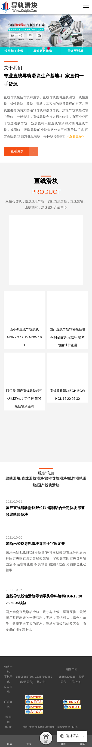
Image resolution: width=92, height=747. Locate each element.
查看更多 (17, 151)
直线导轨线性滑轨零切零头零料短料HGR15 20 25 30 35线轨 (44, 599)
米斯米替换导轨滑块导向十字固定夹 (35, 543)
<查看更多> (75, 136)
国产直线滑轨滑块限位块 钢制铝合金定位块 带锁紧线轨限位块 (45, 511)
